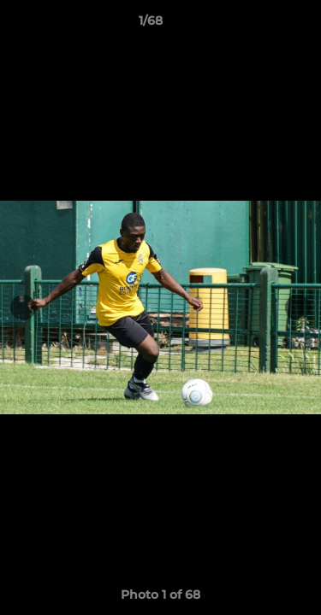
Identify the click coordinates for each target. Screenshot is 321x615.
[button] (259, 24)
